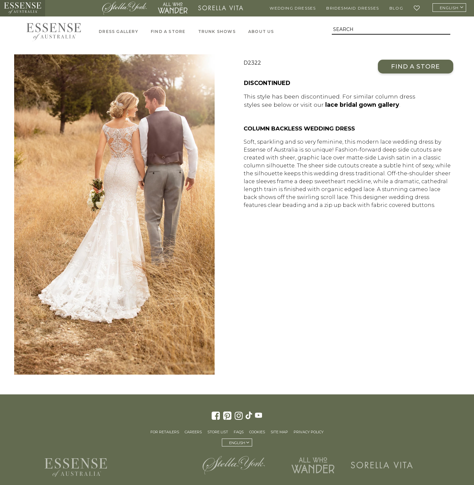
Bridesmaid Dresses (352, 8)
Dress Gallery (118, 31)
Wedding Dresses (293, 8)
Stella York (124, 8)
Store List (217, 432)
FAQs (239, 432)
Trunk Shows (217, 31)
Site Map (279, 432)
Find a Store (415, 66)
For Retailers (164, 432)
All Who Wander (172, 8)
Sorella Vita (220, 8)
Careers (193, 432)
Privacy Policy (309, 432)
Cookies (257, 432)
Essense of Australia (22, 8)
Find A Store (168, 31)
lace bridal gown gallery (362, 104)
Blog (396, 8)
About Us (261, 31)
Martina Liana (71, 8)
